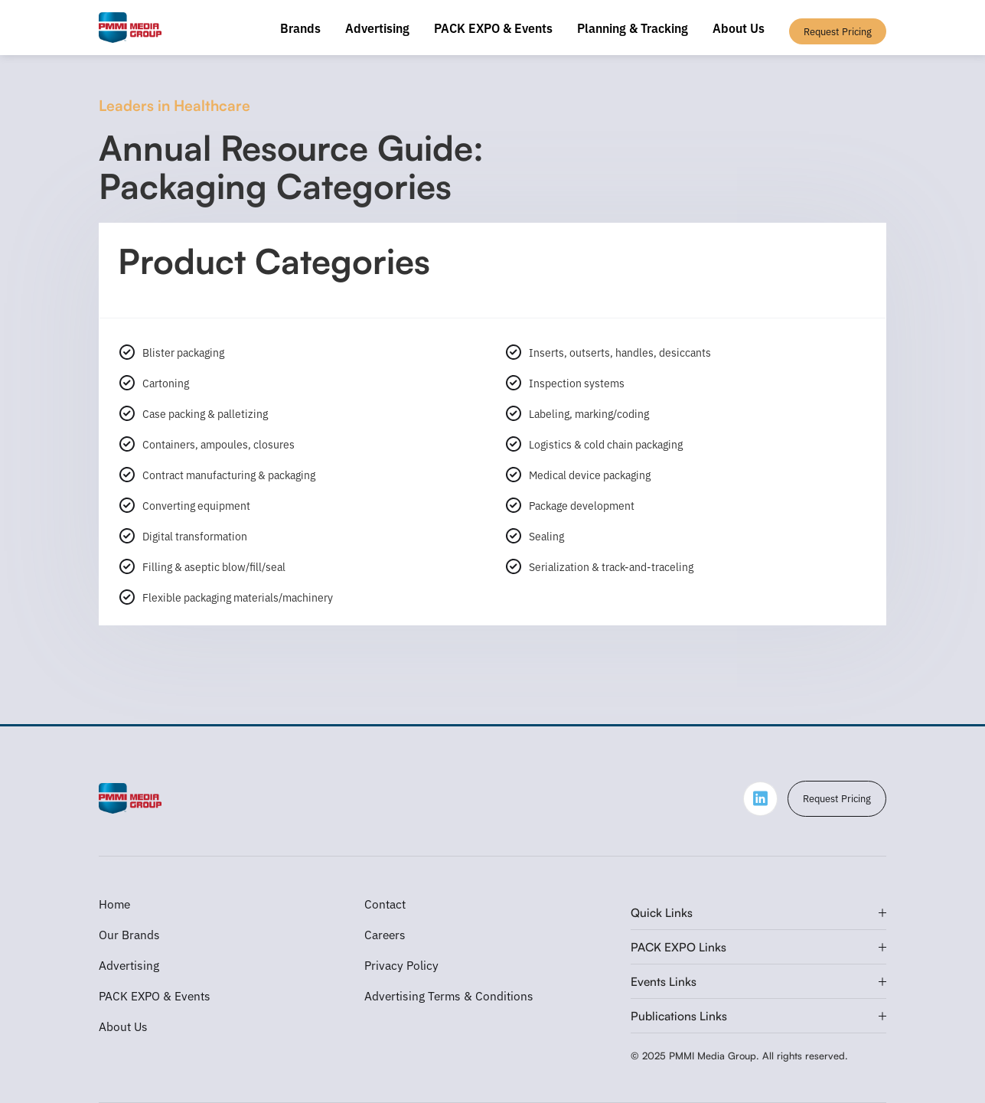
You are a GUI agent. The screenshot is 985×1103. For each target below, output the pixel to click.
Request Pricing (837, 798)
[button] (759, 913)
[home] (130, 27)
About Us (739, 27)
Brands (300, 27)
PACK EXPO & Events (493, 27)
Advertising (377, 27)
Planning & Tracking (632, 27)
